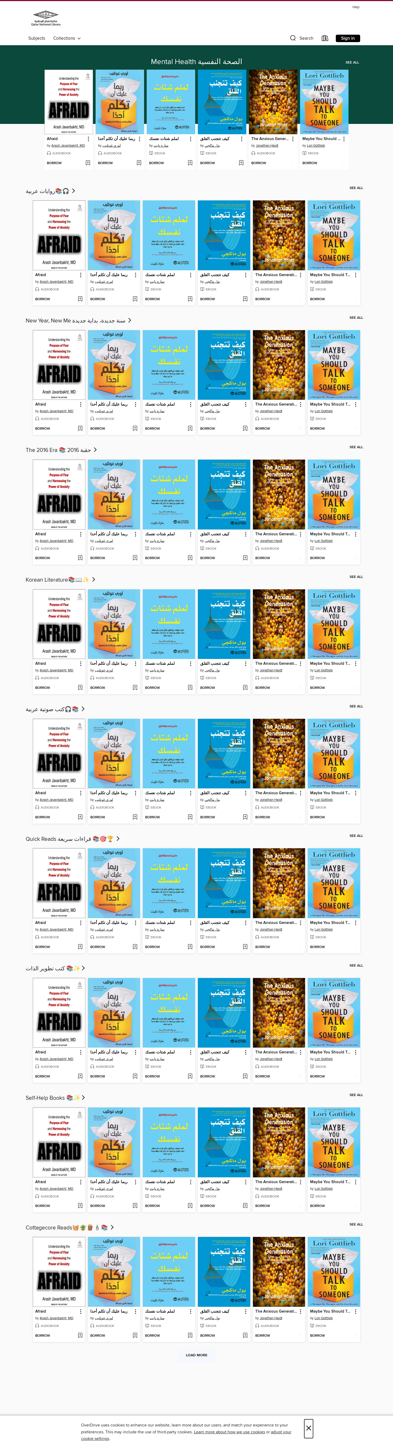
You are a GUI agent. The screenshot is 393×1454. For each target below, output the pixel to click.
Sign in (348, 38)
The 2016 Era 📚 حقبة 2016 (62, 450)
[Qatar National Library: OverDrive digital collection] (46, 18)
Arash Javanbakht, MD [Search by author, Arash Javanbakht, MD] (68, 145)
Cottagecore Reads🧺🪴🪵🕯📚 (70, 1227)
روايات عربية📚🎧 (51, 191)
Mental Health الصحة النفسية (196, 61)
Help (355, 7)
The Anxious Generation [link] (270, 139)
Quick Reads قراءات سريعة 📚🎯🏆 (73, 839)
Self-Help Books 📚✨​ (56, 1098)
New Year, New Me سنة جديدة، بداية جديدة (79, 320)
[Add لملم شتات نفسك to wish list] (190, 163)
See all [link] (352, 62)
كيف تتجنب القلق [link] (214, 139)
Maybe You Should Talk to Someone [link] (321, 139)
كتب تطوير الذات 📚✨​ (56, 968)
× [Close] (308, 1428)
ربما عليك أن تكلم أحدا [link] (116, 139)
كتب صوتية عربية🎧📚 (56, 709)
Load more (196, 1355)
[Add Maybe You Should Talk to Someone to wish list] (343, 163)
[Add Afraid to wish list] (87, 163)
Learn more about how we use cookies (229, 1432)
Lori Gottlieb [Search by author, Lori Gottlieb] (316, 145)
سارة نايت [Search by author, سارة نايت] (161, 145)
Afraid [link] (52, 139)
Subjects (36, 38)
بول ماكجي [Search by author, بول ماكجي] (212, 145)
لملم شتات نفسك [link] (164, 139)
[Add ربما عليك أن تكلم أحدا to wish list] (139, 163)
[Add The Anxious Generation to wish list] (292, 163)
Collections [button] (67, 38)
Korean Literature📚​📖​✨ (61, 580)
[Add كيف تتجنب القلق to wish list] (241, 163)
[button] (301, 39)
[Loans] (325, 39)
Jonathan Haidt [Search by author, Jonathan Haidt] (267, 145)
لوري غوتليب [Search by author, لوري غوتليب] (111, 145)
